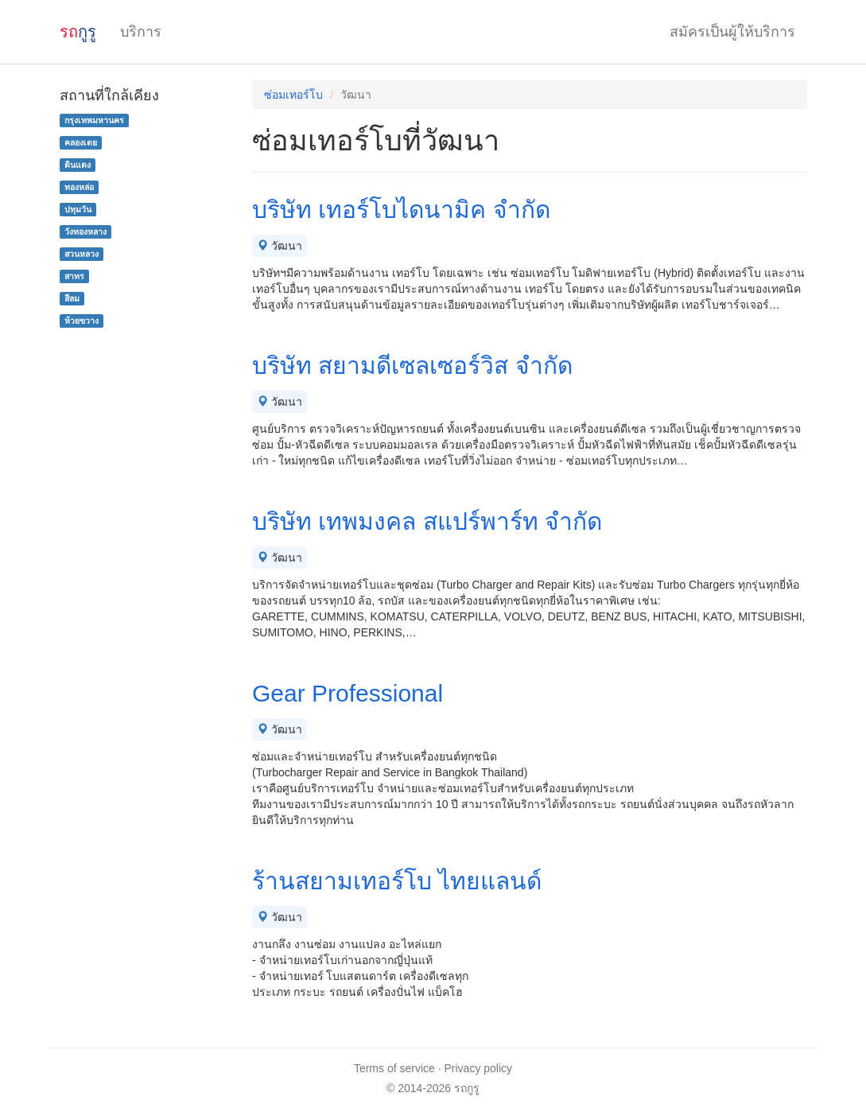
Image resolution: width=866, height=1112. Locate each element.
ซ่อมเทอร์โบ (293, 94)
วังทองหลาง (85, 231)
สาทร (74, 276)
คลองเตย (80, 142)
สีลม (72, 298)
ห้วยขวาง (81, 320)
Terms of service (394, 1068)
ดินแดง (77, 164)
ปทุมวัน (77, 209)
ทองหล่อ (79, 187)
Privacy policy (479, 1068)
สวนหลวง (81, 254)
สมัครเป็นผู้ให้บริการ (732, 32)
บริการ (140, 32)
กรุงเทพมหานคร (94, 120)
